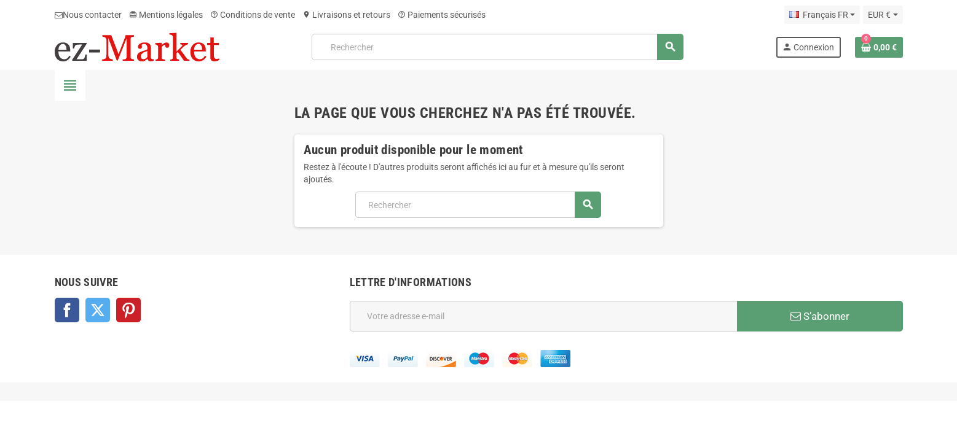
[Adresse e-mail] (543, 316)
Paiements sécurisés (442, 15)
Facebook (67, 310)
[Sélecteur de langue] (822, 15)
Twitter (97, 310)
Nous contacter (88, 15)
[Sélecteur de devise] (882, 15)
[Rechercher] (497, 47)
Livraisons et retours (346, 15)
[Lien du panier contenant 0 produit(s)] (879, 47)
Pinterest (128, 310)
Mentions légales (166, 15)
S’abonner (819, 316)
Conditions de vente (252, 15)
